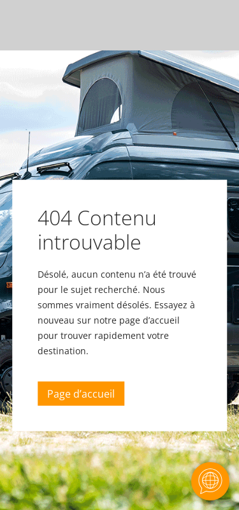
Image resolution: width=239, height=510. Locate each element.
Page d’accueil (81, 394)
